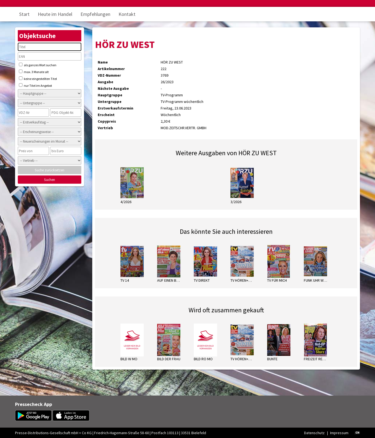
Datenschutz (314, 432)
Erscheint (106, 114)
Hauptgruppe (110, 95)
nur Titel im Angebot (35, 85)
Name (103, 62)
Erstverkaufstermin (115, 108)
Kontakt (127, 14)
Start (24, 14)
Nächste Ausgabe (113, 88)
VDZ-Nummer (109, 75)
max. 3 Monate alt (34, 72)
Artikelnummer (111, 68)
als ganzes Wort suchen (37, 65)
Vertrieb (105, 127)
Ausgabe (105, 81)
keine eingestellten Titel (38, 78)
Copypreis (107, 121)
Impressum (339, 432)
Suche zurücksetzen (49, 170)
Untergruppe (110, 101)
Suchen (49, 179)
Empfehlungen (95, 14)
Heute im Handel (55, 14)
